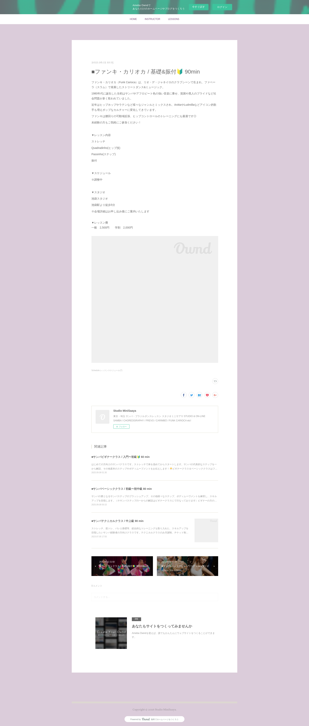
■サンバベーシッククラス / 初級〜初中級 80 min (121, 488)
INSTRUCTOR (152, 19)
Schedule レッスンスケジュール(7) (106, 370)
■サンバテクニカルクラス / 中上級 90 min (117, 521)
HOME (133, 19)
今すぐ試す (198, 6)
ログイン (222, 7)
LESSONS (173, 19)
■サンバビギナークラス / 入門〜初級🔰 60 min (120, 456)
